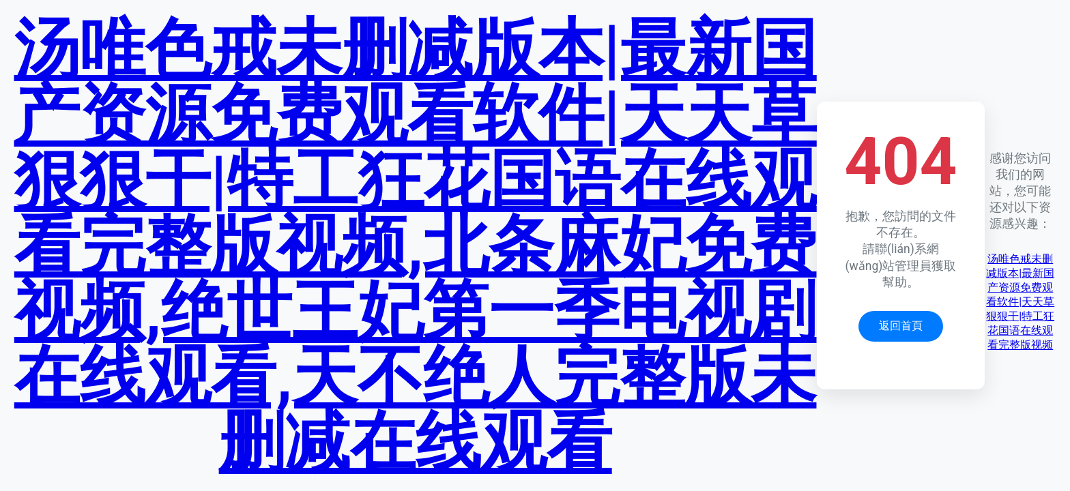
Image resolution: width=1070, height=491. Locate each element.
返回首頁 (901, 325)
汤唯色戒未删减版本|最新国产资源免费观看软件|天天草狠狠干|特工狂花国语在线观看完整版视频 (1020, 301)
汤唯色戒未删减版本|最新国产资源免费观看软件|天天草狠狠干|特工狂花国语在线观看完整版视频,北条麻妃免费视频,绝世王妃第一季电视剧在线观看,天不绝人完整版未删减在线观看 (415, 245)
